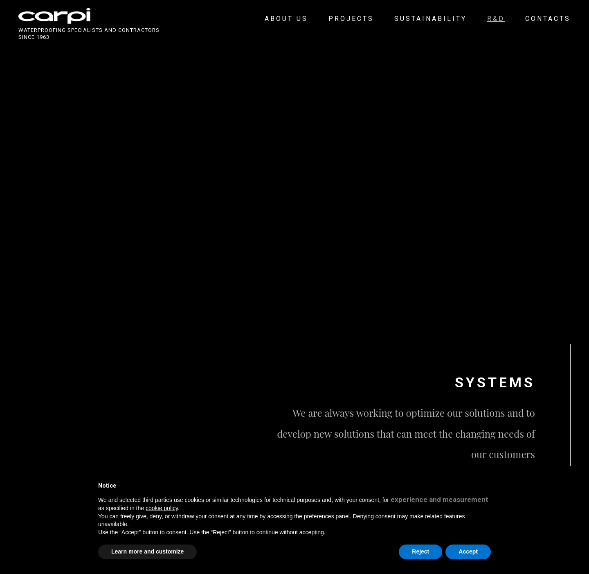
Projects (351, 19)
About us (286, 19)
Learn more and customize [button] (147, 551)
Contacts (548, 19)
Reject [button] (420, 551)
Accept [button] (468, 551)
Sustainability (430, 19)
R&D (496, 19)
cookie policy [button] (162, 508)
